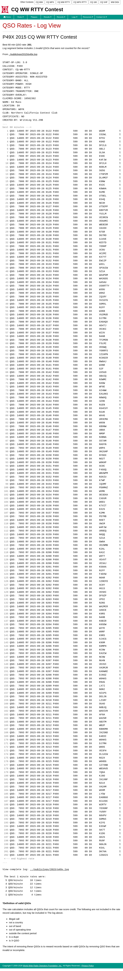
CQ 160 (93, 2)
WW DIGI (115, 2)
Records (61, 17)
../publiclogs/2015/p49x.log (23, 54)
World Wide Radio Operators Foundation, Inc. (42, 966)
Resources (88, 17)
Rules (20, 17)
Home (7, 17)
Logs (74, 17)
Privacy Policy (88, 966)
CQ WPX (50, 2)
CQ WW (39, 2)
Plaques (34, 17)
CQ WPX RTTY (80, 2)
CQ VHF (103, 2)
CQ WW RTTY (63, 2)
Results (47, 17)
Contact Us (101, 17)
